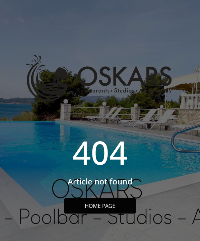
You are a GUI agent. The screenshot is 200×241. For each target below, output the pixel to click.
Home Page (100, 206)
